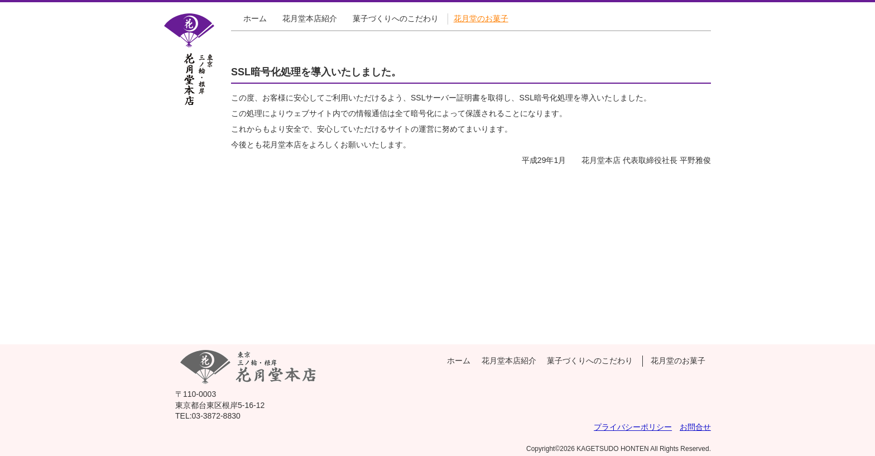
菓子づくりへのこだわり (396, 18)
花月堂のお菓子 (481, 18)
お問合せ (695, 427)
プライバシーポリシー (633, 427)
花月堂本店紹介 (309, 18)
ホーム (255, 18)
